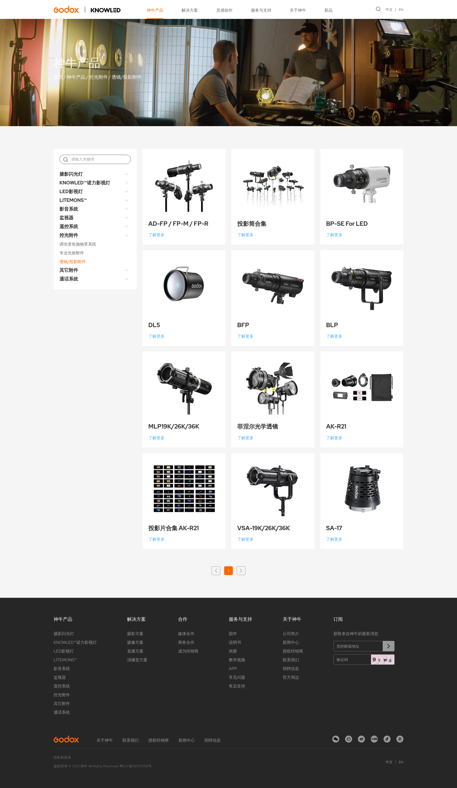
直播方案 (135, 651)
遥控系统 (68, 226)
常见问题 (237, 677)
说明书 (235, 642)
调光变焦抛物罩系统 (77, 244)
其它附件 (68, 270)
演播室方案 (137, 659)
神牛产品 (155, 10)
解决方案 (190, 10)
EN (401, 9)
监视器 (66, 218)
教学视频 (237, 659)
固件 (233, 633)
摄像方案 (135, 642)
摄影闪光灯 (71, 174)
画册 (233, 651)
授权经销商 (293, 651)
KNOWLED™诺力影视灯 (84, 183)
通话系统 (68, 279)
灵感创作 (224, 10)
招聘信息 (291, 668)
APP (233, 668)
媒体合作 (186, 633)
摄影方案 (135, 633)
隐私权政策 (62, 757)
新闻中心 (291, 642)
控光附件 (98, 77)
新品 (328, 10)
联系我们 (291, 659)
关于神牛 (298, 10)
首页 (58, 77)
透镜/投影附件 (127, 77)
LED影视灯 (71, 191)
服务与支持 (261, 10)
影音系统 (68, 209)
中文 (389, 9)
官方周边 (291, 677)
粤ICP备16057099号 (135, 766)
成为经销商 (188, 651)
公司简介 (291, 633)
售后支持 (237, 686)
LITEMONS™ (73, 200)
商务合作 (186, 642)
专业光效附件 (71, 252)
